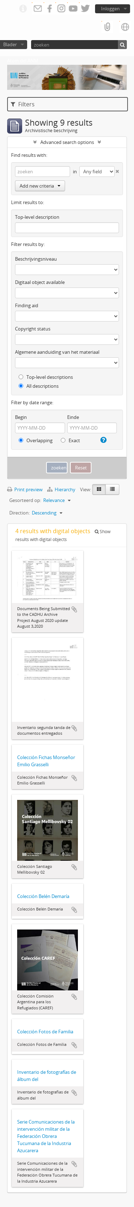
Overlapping (36, 440)
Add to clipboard (74, 609)
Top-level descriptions (46, 377)
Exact (70, 440)
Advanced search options (67, 142)
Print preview (25, 489)
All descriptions (39, 386)
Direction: (19, 513)
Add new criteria (40, 186)
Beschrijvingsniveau (36, 259)
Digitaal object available (40, 282)
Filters (23, 104)
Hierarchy (61, 489)
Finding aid (26, 305)
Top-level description (37, 217)
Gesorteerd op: (25, 500)
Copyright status (32, 328)
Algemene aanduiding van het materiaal (57, 352)
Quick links (23, 9)
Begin (21, 417)
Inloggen (110, 8)
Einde (73, 417)
